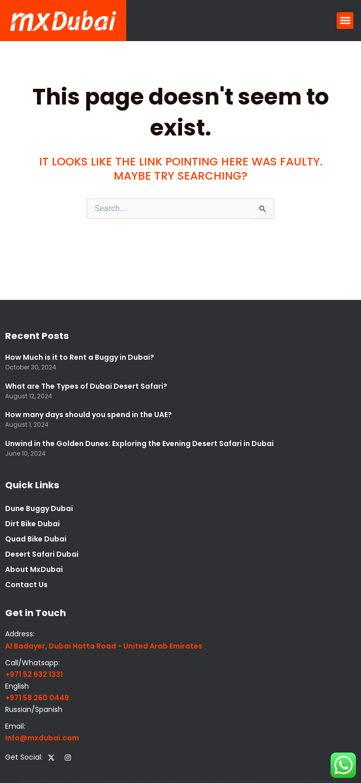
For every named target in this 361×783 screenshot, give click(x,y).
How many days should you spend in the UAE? (88, 415)
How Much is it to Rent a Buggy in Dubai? (79, 357)
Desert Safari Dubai (42, 554)
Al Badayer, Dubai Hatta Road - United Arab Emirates (103, 646)
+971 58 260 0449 (37, 698)
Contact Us (26, 585)
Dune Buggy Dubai (39, 508)
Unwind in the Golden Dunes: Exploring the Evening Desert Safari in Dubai (139, 443)
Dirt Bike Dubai (32, 524)
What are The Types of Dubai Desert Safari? (86, 386)
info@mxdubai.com (42, 738)
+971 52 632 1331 (34, 674)
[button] (345, 20)
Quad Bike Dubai (35, 539)
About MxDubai (34, 569)
